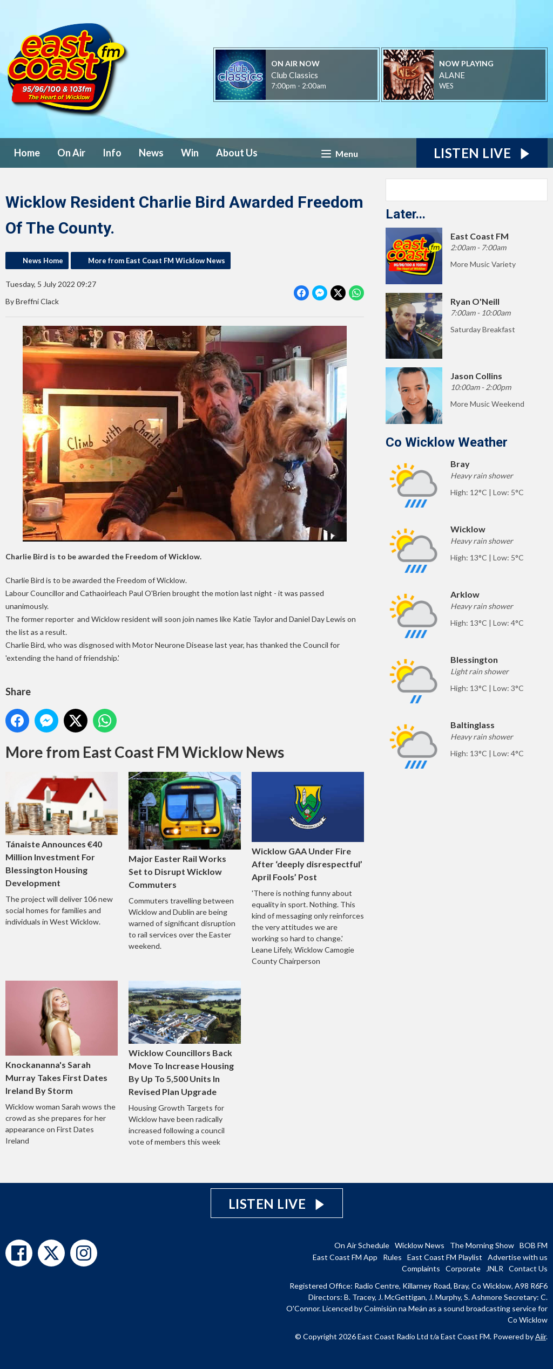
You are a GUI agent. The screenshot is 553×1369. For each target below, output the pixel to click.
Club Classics (294, 75)
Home (27, 153)
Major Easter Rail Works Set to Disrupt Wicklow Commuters (185, 830)
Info (112, 153)
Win (190, 153)
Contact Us (528, 1268)
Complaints (421, 1268)
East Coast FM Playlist (444, 1257)
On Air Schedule (361, 1245)
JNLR (494, 1268)
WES (446, 85)
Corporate (463, 1268)
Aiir (540, 1336)
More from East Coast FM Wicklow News (156, 260)
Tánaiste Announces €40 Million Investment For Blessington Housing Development (61, 830)
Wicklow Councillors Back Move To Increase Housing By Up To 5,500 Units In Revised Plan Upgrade (185, 1039)
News (151, 153)
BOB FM (534, 1245)
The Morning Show (482, 1245)
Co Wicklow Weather (447, 442)
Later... (406, 214)
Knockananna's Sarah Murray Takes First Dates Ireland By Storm (61, 1038)
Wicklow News (419, 1245)
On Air (71, 153)
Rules (392, 1257)
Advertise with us (518, 1257)
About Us (237, 153)
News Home (43, 260)
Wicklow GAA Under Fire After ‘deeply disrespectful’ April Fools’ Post (308, 827)
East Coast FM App (345, 1257)
